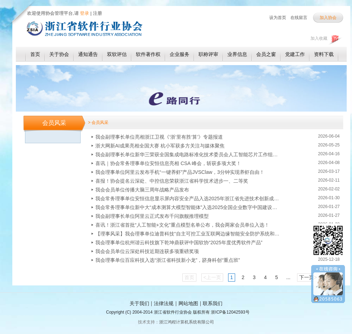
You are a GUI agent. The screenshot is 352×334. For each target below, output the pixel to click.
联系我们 (212, 303)
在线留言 (298, 17)
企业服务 (179, 54)
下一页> (308, 277)
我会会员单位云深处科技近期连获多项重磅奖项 (147, 251)
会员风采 (54, 123)
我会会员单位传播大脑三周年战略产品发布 (142, 190)
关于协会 (59, 54)
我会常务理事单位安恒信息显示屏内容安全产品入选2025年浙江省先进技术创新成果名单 (188, 198)
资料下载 (324, 54)
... (288, 277)
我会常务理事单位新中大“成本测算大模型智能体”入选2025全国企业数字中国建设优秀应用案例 (188, 207)
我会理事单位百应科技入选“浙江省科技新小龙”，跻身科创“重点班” (167, 260)
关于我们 (139, 303)
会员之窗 (266, 54)
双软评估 (117, 54)
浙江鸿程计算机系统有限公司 (186, 322)
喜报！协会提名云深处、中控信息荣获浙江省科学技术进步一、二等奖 (171, 181)
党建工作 (295, 54)
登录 (84, 13)
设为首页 (277, 17)
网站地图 (188, 303)
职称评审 (208, 54)
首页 (35, 54)
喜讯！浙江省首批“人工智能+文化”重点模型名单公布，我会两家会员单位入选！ (182, 225)
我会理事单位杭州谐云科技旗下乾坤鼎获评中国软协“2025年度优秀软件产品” (178, 242)
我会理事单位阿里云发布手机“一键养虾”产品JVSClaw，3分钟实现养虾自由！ (179, 172)
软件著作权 (148, 54)
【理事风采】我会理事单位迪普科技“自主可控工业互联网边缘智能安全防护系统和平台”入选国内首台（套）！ (188, 234)
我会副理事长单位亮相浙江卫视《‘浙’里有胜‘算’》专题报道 (159, 137)
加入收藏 (318, 38)
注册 (97, 13)
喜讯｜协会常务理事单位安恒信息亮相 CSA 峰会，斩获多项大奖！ (168, 163)
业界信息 (237, 54)
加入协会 (328, 17)
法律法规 (164, 303)
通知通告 (88, 54)
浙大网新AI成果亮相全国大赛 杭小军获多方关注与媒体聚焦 (160, 146)
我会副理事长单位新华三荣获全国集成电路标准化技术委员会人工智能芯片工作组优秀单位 (188, 154)
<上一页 (212, 277)
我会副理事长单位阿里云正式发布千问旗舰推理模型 (152, 216)
